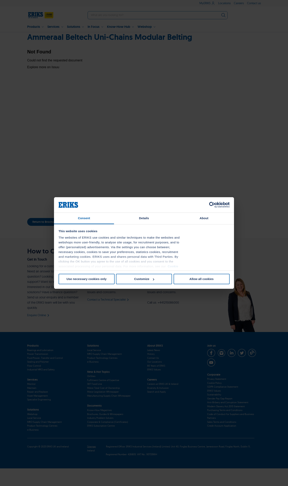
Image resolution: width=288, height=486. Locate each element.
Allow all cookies (201, 279)
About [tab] (204, 218)
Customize (144, 279)
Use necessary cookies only (86, 279)
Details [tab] (144, 218)
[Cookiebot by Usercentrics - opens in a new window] (212, 205)
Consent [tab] (84, 218)
